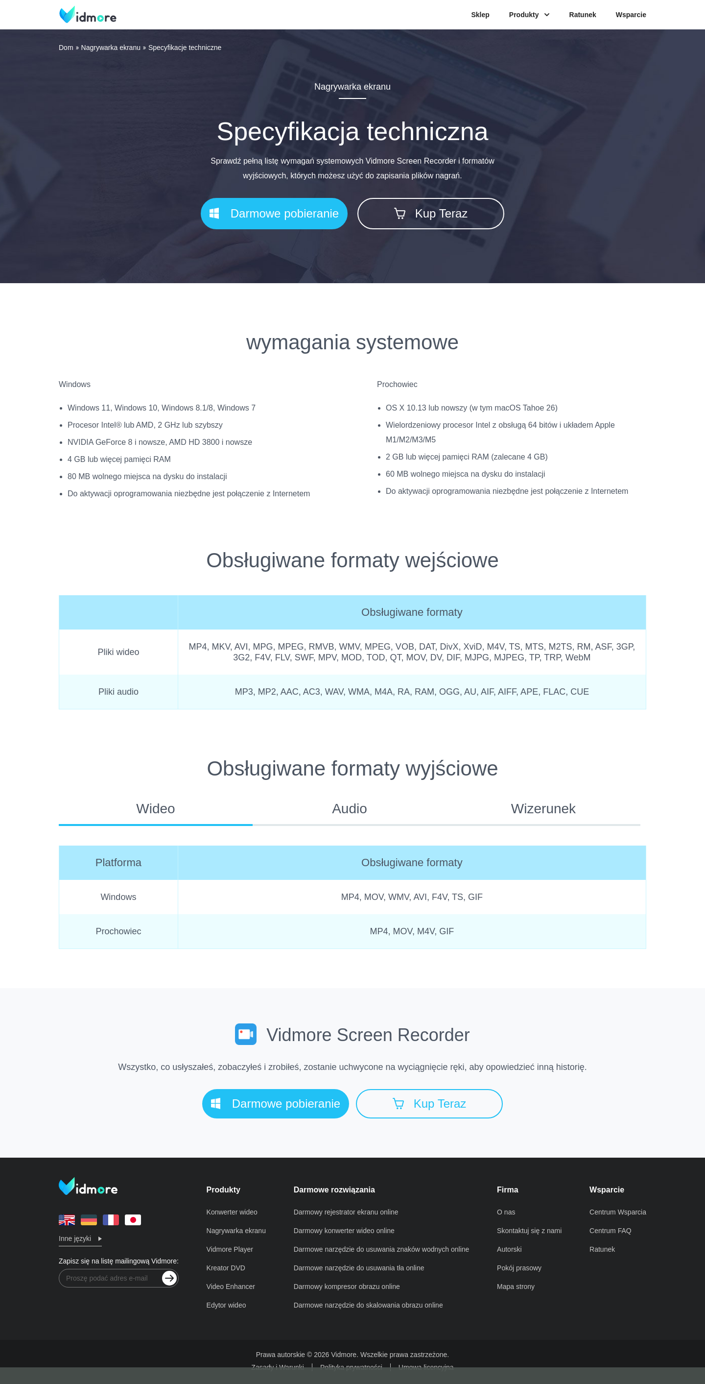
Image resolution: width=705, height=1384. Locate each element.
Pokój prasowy (519, 1268)
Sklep (480, 15)
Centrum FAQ (610, 1231)
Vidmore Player (230, 1249)
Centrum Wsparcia (617, 1212)
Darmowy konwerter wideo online (344, 1231)
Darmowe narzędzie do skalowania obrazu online (368, 1305)
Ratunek (582, 15)
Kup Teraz (431, 213)
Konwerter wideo (232, 1212)
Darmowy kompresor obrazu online (347, 1286)
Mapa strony (516, 1286)
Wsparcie (631, 15)
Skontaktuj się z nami (529, 1231)
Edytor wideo (226, 1305)
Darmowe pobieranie (274, 213)
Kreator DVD (226, 1268)
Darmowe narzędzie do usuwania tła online (359, 1268)
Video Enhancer (231, 1286)
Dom (66, 47)
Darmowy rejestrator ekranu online (346, 1212)
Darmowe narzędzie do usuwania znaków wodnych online (382, 1249)
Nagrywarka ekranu (111, 47)
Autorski (509, 1249)
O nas (506, 1212)
